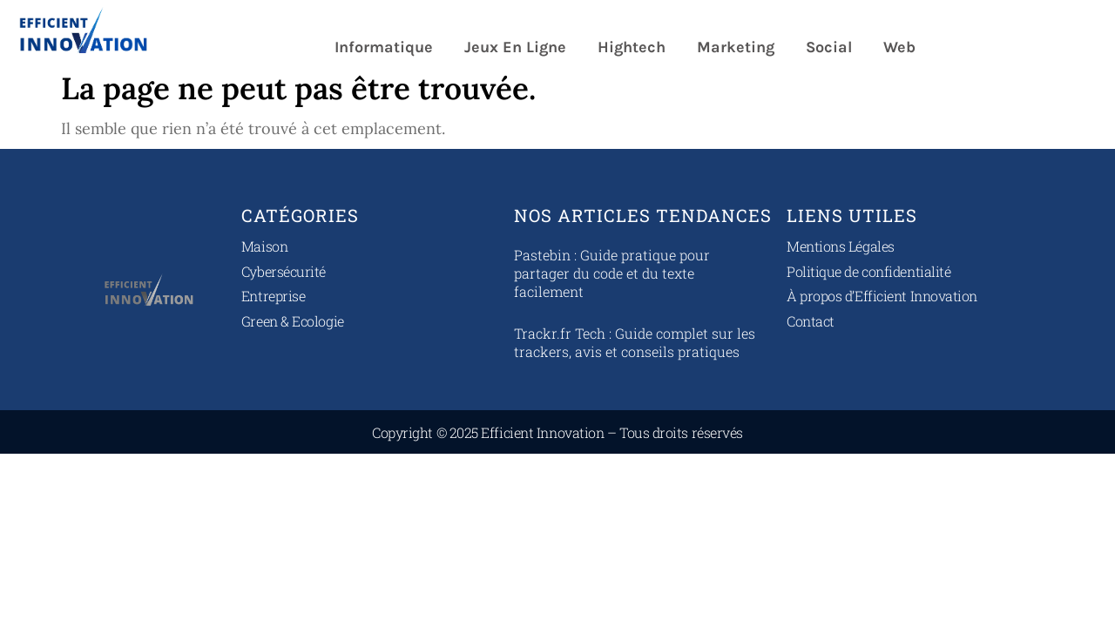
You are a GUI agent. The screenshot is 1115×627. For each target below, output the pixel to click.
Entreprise (273, 296)
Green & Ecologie (292, 321)
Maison (264, 246)
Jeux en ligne (515, 47)
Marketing (735, 47)
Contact (811, 321)
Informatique (383, 47)
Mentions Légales (841, 246)
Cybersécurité (283, 271)
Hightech (632, 47)
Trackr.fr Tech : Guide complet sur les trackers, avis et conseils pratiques (634, 342)
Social (829, 47)
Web (899, 47)
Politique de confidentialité (868, 271)
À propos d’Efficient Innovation (882, 296)
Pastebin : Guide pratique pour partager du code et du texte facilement (612, 273)
